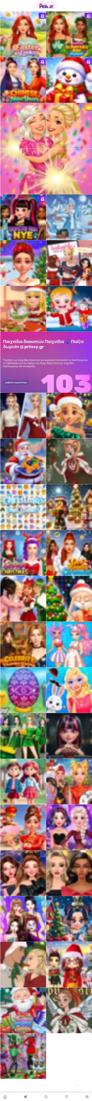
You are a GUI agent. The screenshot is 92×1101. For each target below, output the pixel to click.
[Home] (4, 1097)
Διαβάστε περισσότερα (16, 382)
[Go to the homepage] (46, 5)
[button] (25, 1097)
